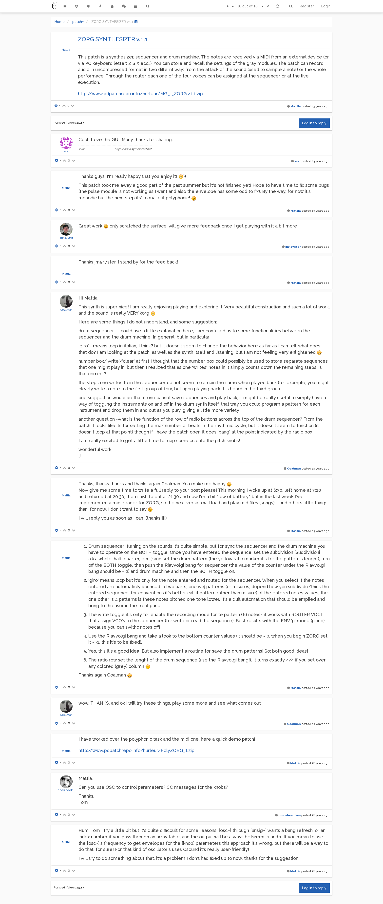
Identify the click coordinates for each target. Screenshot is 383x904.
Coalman (66, 309)
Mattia (65, 49)
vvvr (66, 151)
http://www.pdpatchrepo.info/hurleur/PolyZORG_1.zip (136, 750)
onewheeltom (67, 790)
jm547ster (66, 237)
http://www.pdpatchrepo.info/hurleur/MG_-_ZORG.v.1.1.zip (140, 93)
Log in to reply (314, 123)
